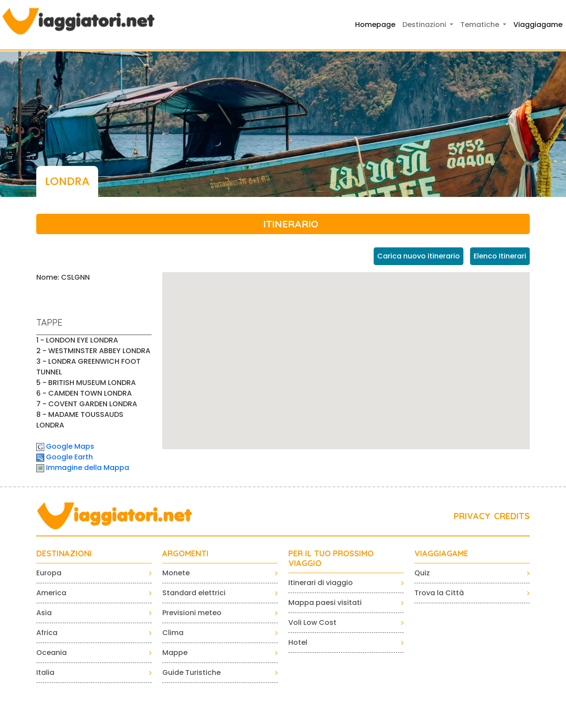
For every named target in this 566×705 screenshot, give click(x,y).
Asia (44, 613)
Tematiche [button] (480, 24)
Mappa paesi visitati (325, 602)
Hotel (297, 642)
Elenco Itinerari (500, 256)
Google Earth (69, 457)
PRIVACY (472, 515)
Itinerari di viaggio (320, 583)
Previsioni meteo (192, 613)
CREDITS (512, 515)
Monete (176, 573)
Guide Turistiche (191, 672)
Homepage (375, 24)
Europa (48, 573)
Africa (46, 633)
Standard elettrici (194, 593)
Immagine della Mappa (87, 467)
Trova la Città (439, 593)
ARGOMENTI (185, 554)
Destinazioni (64, 554)
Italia (45, 672)
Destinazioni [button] (425, 24)
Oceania (51, 652)
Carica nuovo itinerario (418, 256)
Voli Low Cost (312, 622)
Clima (173, 633)
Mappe (174, 652)
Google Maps (70, 446)
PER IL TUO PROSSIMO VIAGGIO (331, 558)
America (51, 593)
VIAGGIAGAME (441, 554)
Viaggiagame (537, 24)
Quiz (422, 573)
